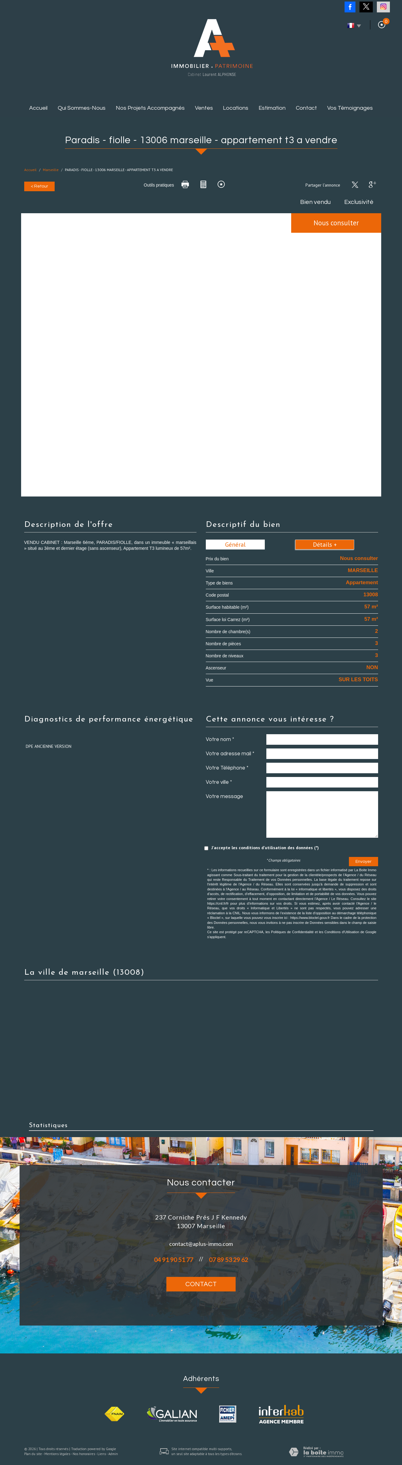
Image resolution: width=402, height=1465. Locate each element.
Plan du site (33, 1454)
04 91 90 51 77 (173, 1259)
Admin (113, 1454)
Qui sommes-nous (82, 108)
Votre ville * (219, 782)
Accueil (38, 108)
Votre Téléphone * (227, 768)
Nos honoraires (84, 1454)
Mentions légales (57, 1454)
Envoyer (363, 861)
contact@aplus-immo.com (201, 1243)
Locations (235, 108)
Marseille (51, 169)
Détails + (325, 545)
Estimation (272, 108)
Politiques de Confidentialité (292, 932)
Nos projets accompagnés (150, 108)
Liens (101, 1454)
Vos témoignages (350, 108)
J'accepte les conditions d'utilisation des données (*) (265, 847)
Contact (306, 108)
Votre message (224, 796)
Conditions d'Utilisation (341, 932)
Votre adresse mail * (230, 754)
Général (235, 545)
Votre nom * (220, 739)
